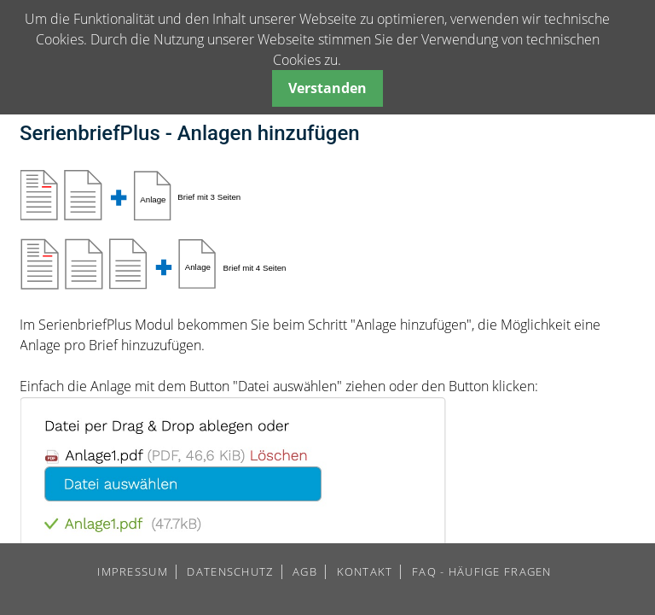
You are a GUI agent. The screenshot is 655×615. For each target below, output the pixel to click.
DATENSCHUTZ (230, 571)
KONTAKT (365, 571)
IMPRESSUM (132, 571)
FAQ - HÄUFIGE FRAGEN (482, 571)
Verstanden (327, 88)
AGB (305, 571)
